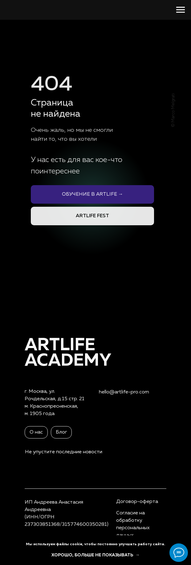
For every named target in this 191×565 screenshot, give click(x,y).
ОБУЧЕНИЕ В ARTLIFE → (92, 194)
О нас (36, 432)
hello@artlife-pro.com (124, 392)
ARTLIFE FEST (92, 216)
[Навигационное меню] (180, 10)
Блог (61, 432)
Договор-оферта (137, 501)
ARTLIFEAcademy (68, 353)
